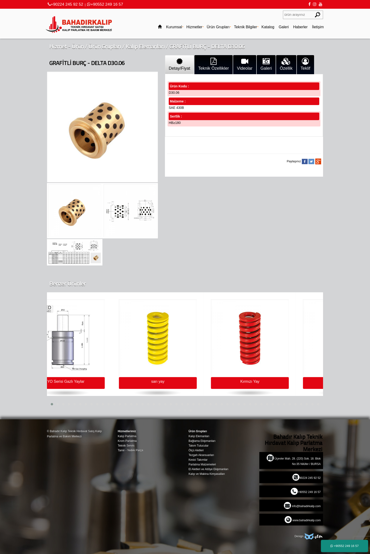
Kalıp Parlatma (127, 436)
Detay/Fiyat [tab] (179, 64)
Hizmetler (194, 27)
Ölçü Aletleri (196, 450)
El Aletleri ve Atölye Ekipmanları (208, 469)
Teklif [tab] (305, 64)
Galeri (284, 27)
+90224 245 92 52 (65, 4)
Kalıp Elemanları (145, 46)
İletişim (318, 27)
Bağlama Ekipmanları (202, 441)
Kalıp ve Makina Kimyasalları (207, 474)
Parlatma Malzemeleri (202, 464)
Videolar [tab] (244, 64)
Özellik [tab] (286, 64)
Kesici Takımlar (198, 459)
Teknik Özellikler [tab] (213, 64)
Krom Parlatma (127, 441)
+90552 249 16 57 (105, 4)
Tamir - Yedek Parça (130, 450)
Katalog (267, 27)
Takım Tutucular (199, 445)
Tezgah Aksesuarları (201, 455)
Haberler (300, 27)
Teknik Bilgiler (245, 27)
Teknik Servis (126, 445)
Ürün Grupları (218, 27)
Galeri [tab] (266, 64)
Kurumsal (174, 27)
